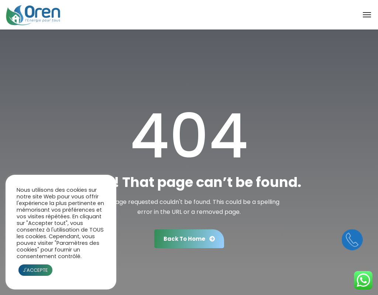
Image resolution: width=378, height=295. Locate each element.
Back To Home (189, 239)
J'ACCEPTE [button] (35, 270)
